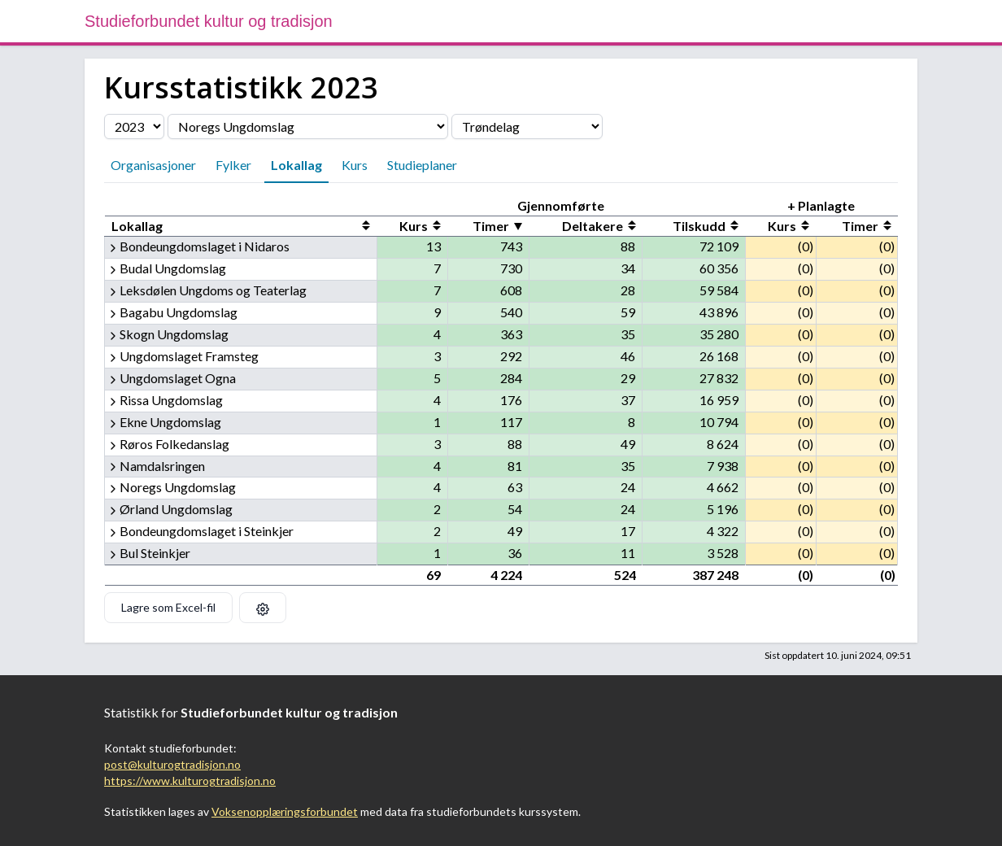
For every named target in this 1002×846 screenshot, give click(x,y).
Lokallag (296, 164)
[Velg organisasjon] (308, 126)
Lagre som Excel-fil (168, 607)
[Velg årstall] (134, 126)
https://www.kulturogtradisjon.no (190, 780)
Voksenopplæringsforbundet (284, 811)
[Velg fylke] (527, 126)
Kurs (355, 164)
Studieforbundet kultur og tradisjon (209, 21)
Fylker (233, 164)
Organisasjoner (153, 164)
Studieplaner (422, 164)
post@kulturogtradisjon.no (172, 764)
